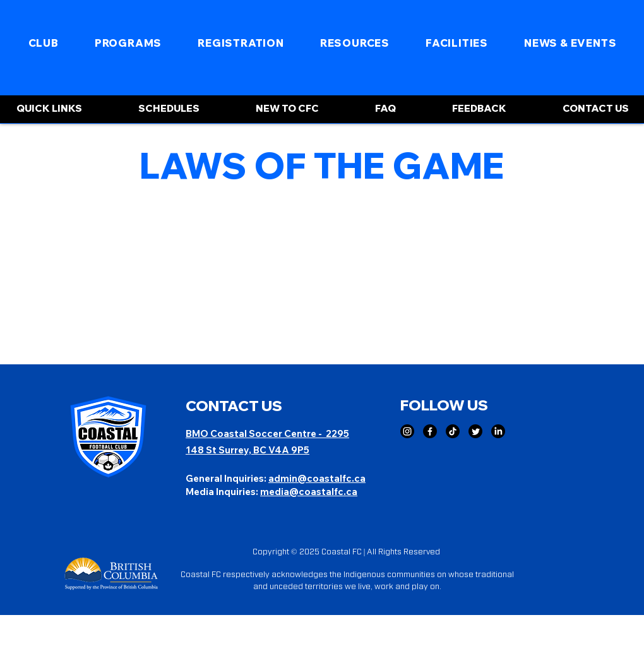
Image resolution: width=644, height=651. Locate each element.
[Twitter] (475, 431)
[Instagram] (407, 431)
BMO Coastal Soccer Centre (252, 433)
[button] (43, 43)
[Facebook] (430, 431)
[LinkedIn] (498, 431)
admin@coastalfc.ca (317, 478)
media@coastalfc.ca (308, 492)
